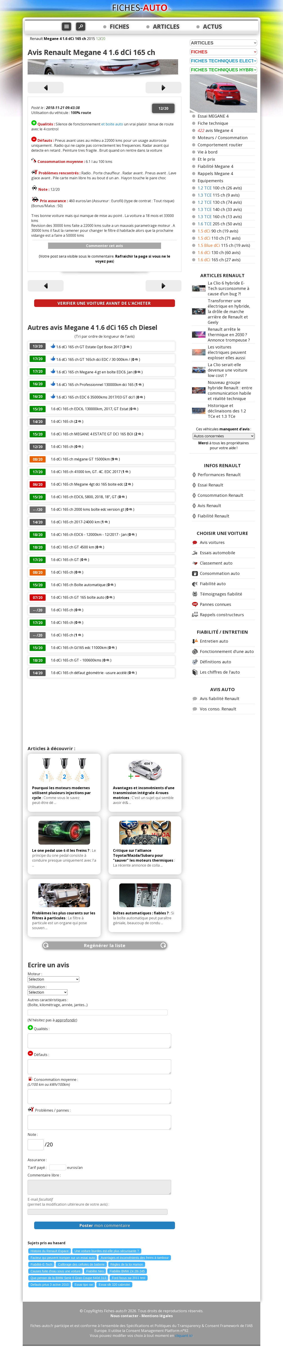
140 (220, 209)
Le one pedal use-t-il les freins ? (60, 850)
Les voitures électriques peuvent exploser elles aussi (227, 352)
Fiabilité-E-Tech (41, 1264)
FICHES (119, 26)
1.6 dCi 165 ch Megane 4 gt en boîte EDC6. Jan (94, 372)
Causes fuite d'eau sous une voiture (55, 1271)
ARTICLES (166, 26)
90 (218, 231)
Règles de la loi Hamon (127, 1264)
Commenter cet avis (104, 245)
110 (219, 238)
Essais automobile (217, 552)
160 (220, 216)
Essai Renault (210, 485)
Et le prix (206, 159)
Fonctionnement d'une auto (227, 651)
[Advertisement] (104, 711)
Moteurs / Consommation (223, 137)
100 (220, 188)
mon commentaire (104, 1225)
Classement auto (216, 563)
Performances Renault (219, 474)
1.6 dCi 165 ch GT (65, 559)
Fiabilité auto (213, 583)
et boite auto (112, 124)
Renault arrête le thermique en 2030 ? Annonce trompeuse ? (229, 334)
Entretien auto (214, 641)
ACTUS (212, 26)
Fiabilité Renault (213, 516)
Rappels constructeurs (222, 614)
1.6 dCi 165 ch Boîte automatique (78, 584)
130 (220, 202)
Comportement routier (220, 144)
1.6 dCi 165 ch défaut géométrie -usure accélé (89, 672)
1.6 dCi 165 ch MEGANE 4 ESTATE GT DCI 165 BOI (92, 433)
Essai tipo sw (84, 1284)
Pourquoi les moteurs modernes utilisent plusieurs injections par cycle (61, 792)
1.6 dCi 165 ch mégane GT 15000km (80, 459)
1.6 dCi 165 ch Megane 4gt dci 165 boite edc (87, 484)
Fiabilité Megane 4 (215, 166)
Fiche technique (213, 123)
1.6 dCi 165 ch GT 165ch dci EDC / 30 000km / (93, 359)
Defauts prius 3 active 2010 (50, 1284)
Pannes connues (215, 604)
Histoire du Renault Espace (50, 1251)
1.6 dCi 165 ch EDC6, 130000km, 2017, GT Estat (89, 408)
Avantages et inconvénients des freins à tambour (134, 1257)
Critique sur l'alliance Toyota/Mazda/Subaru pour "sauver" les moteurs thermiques (143, 855)
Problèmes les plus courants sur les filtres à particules (63, 915)
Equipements (210, 180)
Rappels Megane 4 (215, 173)
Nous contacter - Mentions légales (142, 1315)
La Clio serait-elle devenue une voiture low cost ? (227, 370)
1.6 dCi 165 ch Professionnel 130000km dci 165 (95, 384)
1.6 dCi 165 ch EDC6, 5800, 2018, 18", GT (84, 496)
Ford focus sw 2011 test (128, 1278)
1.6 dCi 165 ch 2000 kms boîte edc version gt (87, 509)
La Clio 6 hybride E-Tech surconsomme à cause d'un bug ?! (228, 288)
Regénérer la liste (104, 945)
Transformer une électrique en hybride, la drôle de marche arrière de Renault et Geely (229, 311)
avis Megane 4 (215, 130)
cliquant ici (183, 1335)
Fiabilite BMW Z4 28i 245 (127, 1271)
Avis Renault (209, 505)
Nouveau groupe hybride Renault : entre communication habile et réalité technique (230, 390)
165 (219, 259)
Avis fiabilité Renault (219, 698)
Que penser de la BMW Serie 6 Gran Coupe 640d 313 (68, 1278)
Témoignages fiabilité (221, 594)
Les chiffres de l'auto (220, 672)
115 (218, 195)
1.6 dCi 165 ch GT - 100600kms (76, 660)
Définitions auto (215, 661)
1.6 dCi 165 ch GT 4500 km (72, 547)
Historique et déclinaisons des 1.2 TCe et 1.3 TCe (227, 411)
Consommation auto (220, 573)
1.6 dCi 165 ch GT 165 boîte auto (78, 597)
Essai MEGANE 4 (213, 116)
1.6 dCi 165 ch (62, 421)
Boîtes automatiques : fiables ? (141, 913)
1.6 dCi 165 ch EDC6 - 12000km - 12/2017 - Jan (89, 534)
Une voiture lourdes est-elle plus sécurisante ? (107, 1251)
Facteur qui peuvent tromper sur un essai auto (63, 1257)
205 (220, 223)
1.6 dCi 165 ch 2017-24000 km (75, 521)
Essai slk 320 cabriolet (114, 1284)
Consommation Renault (220, 495)
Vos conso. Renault (218, 709)
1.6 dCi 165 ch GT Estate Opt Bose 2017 (89, 346)
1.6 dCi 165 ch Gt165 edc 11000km (79, 647)
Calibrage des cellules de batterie (81, 1264)
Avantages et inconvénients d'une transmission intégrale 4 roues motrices (144, 792)
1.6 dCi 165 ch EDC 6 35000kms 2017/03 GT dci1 (95, 397)
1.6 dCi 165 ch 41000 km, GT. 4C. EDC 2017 (85, 471)
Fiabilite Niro (95, 1271)
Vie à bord (207, 152)
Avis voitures (212, 542)
